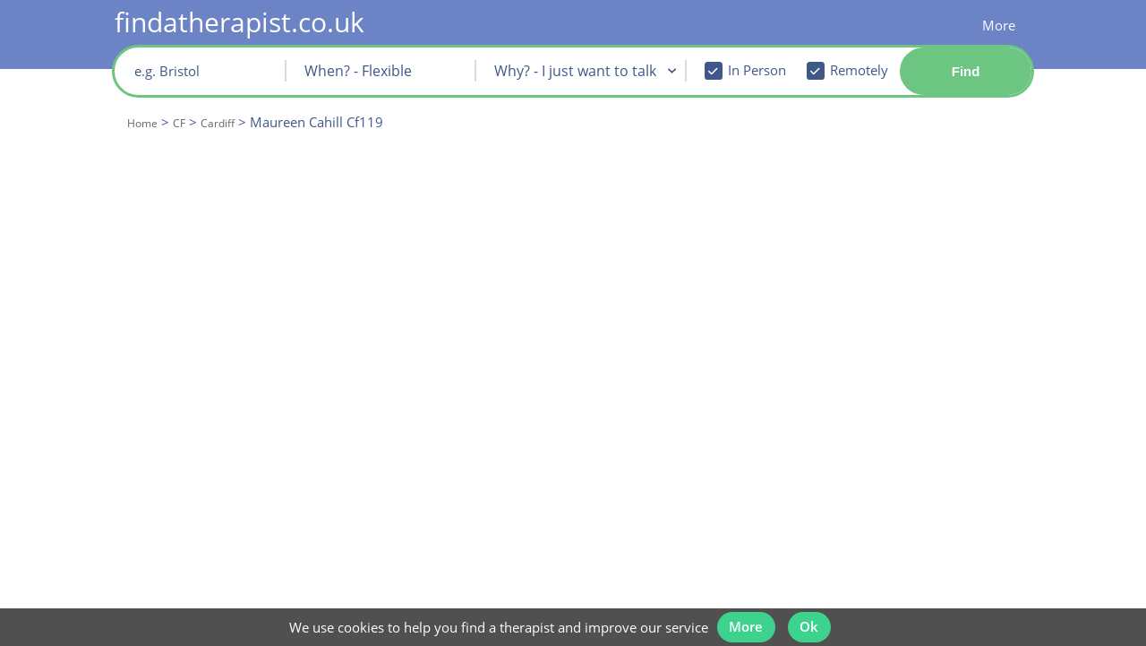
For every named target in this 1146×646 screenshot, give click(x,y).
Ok (815, 617)
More (998, 25)
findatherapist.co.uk (239, 22)
